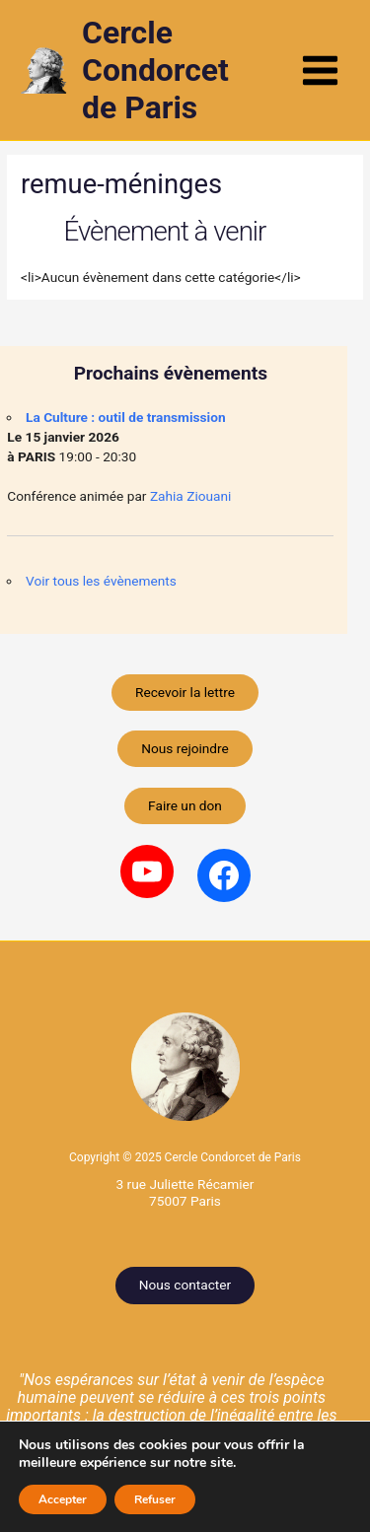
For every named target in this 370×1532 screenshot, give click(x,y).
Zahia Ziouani (190, 496)
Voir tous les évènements (101, 581)
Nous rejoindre (185, 748)
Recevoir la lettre (185, 692)
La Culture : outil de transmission (126, 417)
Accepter (62, 1499)
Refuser (155, 1499)
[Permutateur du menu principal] (320, 70)
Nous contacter (185, 1284)
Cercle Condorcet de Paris (155, 70)
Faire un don (185, 805)
